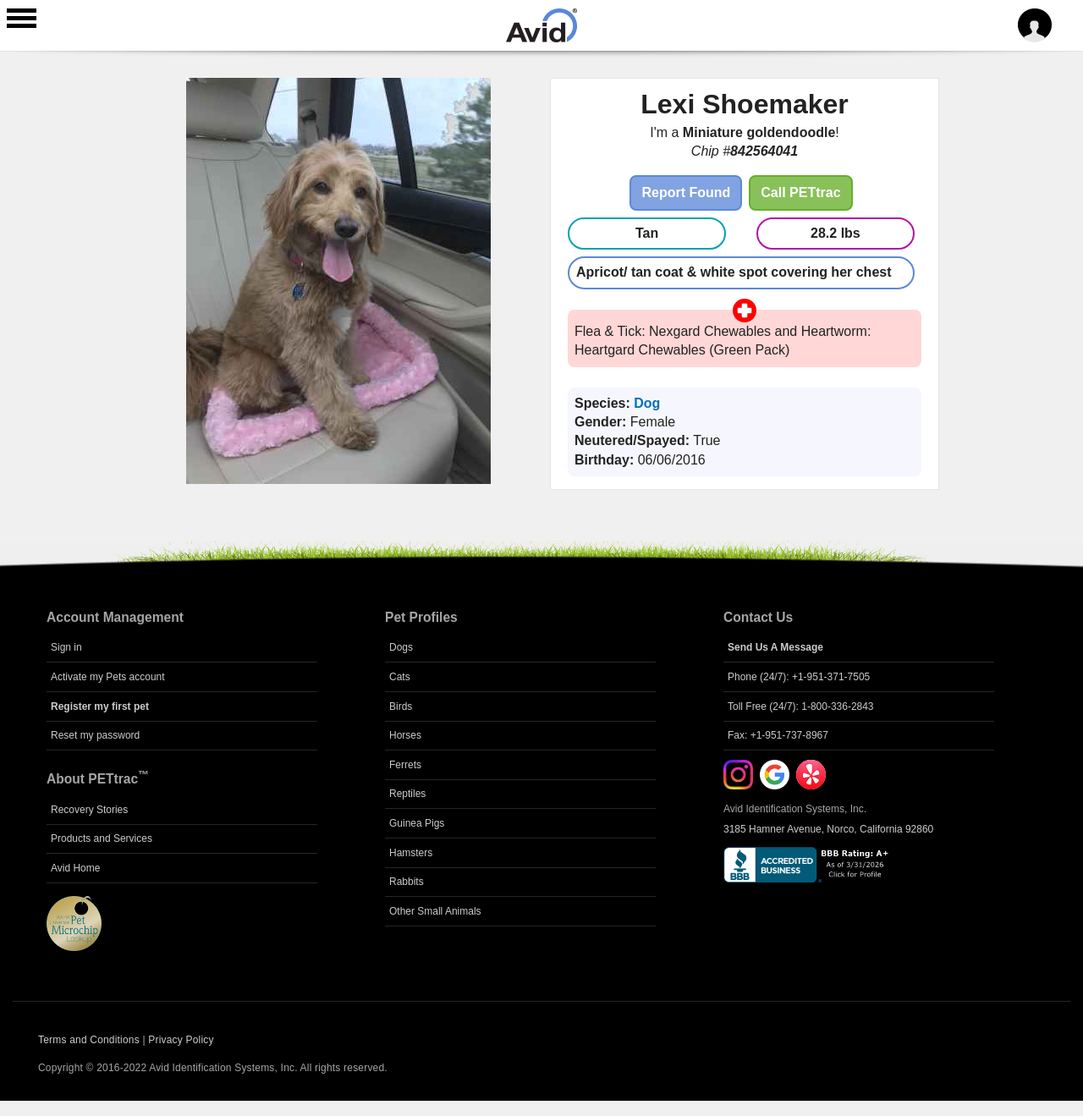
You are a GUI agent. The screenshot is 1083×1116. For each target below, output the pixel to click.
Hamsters (410, 853)
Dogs (401, 647)
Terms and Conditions (89, 1040)
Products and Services (101, 838)
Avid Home (75, 868)
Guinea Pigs (416, 823)
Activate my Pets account (108, 677)
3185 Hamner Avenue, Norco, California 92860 (828, 829)
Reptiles (407, 794)
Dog (647, 403)
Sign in (66, 647)
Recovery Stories (89, 810)
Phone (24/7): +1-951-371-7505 (799, 677)
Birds (400, 706)
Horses (405, 735)
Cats (399, 677)
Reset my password (95, 735)
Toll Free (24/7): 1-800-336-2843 (801, 706)
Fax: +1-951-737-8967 (778, 735)
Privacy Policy (180, 1040)
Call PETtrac (800, 192)
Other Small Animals (435, 911)
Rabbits (406, 882)
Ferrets (405, 765)
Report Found (685, 192)
